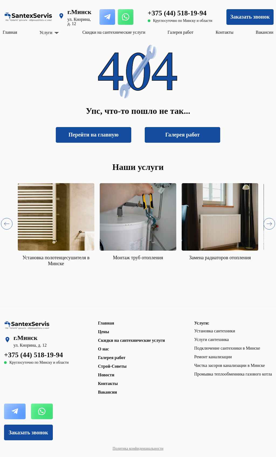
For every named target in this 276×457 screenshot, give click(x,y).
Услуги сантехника (211, 339)
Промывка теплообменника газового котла (233, 374)
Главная (10, 32)
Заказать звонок (250, 17)
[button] (6, 225)
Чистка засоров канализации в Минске (229, 365)
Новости (106, 375)
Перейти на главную (93, 135)
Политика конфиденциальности (138, 448)
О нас (103, 349)
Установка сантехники (214, 331)
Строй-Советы (112, 366)
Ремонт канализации (213, 356)
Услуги (45, 32)
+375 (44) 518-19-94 (177, 13)
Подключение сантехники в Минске (227, 348)
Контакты (224, 32)
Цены (103, 331)
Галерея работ (181, 32)
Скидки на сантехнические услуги (113, 32)
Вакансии (264, 32)
